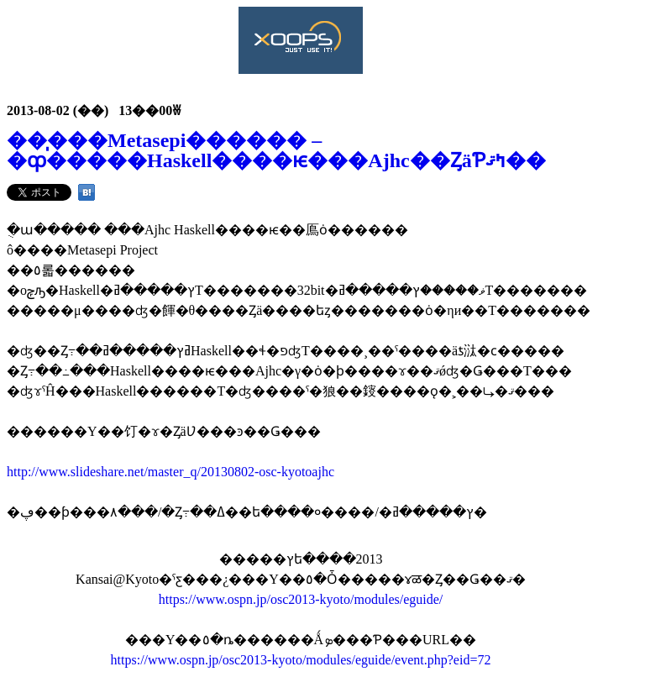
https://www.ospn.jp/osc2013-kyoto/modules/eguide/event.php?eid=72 (301, 660)
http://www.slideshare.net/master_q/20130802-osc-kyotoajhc (170, 471)
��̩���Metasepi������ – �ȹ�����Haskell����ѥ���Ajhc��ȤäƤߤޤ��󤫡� (276, 150)
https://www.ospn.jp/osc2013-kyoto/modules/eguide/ (301, 599)
